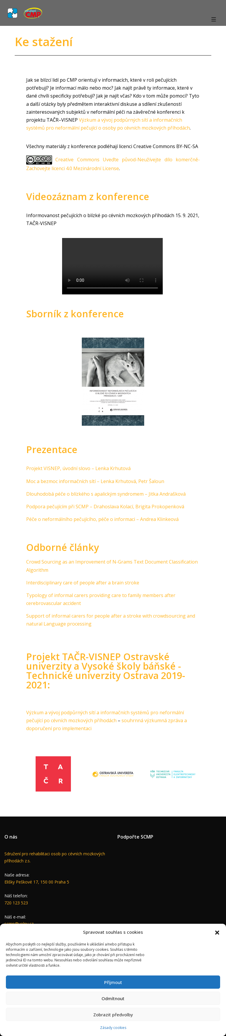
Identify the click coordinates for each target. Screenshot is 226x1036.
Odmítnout (113, 998)
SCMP (147, 836)
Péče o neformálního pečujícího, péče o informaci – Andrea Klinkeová (102, 519)
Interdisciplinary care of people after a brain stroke (82, 582)
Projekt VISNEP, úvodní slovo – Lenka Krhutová (78, 468)
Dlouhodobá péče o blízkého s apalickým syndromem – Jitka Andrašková (106, 494)
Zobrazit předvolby (113, 1014)
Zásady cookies (113, 1027)
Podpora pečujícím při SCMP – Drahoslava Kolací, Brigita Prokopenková (105, 506)
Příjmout (113, 982)
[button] (217, 932)
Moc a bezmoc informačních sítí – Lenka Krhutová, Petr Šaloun (95, 481)
